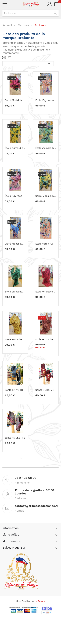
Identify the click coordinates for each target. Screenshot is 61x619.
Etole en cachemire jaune (15, 339)
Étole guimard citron (15, 148)
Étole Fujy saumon (45, 100)
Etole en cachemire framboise (46, 291)
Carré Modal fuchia (14, 100)
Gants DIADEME (43, 390)
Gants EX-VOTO (12, 390)
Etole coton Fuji (43, 243)
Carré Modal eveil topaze (15, 243)
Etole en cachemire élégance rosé (46, 339)
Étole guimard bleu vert (46, 148)
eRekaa (40, 601)
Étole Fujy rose (12, 196)
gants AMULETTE (13, 437)
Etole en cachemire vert (15, 291)
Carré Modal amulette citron (46, 196)
